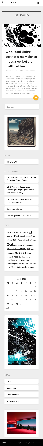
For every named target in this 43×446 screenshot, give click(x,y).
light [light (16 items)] (24, 249)
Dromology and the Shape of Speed (20, 216)
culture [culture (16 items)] (9, 240)
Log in (9, 381)
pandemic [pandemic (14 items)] (10, 257)
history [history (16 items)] (28, 245)
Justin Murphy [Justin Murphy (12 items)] (15, 249)
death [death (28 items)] (15, 239)
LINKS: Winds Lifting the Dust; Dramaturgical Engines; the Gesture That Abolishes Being (20, 190)
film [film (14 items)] (29, 240)
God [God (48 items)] (10, 244)
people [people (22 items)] (17, 256)
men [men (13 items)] (32, 249)
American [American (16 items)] (24, 232)
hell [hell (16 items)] (24, 245)
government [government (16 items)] (17, 245)
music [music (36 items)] (18, 252)
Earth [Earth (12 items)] (20, 240)
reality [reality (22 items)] (10, 260)
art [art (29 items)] (30, 232)
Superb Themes (35, 443)
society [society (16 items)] (21, 260)
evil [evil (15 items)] (24, 240)
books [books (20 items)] (9, 236)
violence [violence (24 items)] (26, 266)
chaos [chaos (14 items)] (22, 236)
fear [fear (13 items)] (26, 240)
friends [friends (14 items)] (33, 240)
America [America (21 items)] (17, 232)
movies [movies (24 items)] (10, 252)
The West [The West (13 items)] (19, 264)
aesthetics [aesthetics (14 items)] (10, 232)
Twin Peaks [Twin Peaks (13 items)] (32, 264)
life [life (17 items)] (21, 249)
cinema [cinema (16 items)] (32, 236)
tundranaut (31, 71)
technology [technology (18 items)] (11, 263)
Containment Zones (14, 209)
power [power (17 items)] (28, 257)
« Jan (7, 308)
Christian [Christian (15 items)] (27, 236)
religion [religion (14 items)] (15, 260)
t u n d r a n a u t (11, 2)
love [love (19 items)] (28, 248)
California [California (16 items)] (15, 236)
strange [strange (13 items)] (26, 260)
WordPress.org (13, 402)
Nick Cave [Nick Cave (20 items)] (26, 253)
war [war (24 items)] (33, 266)
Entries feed (11, 388)
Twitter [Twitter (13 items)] (9, 267)
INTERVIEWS (12, 162)
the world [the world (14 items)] (25, 264)
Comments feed (13, 395)
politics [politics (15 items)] (22, 257)
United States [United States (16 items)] (16, 267)
